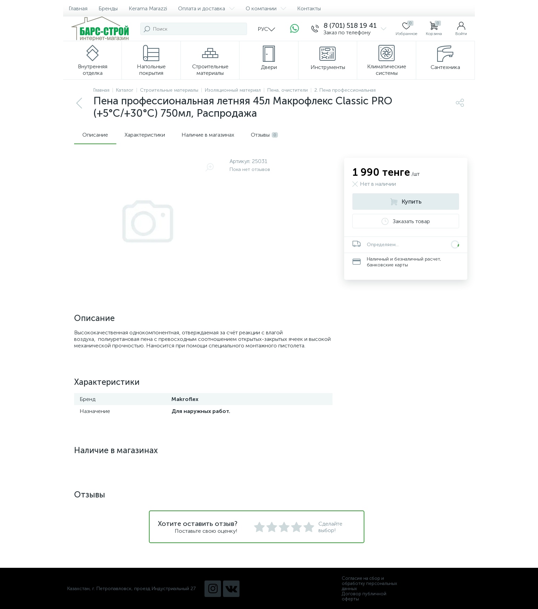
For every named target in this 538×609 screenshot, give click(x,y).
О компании (266, 8)
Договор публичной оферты (364, 596)
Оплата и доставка (206, 8)
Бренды (108, 8)
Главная (78, 8)
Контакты (309, 8)
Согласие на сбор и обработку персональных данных (369, 583)
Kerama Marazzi (148, 8)
